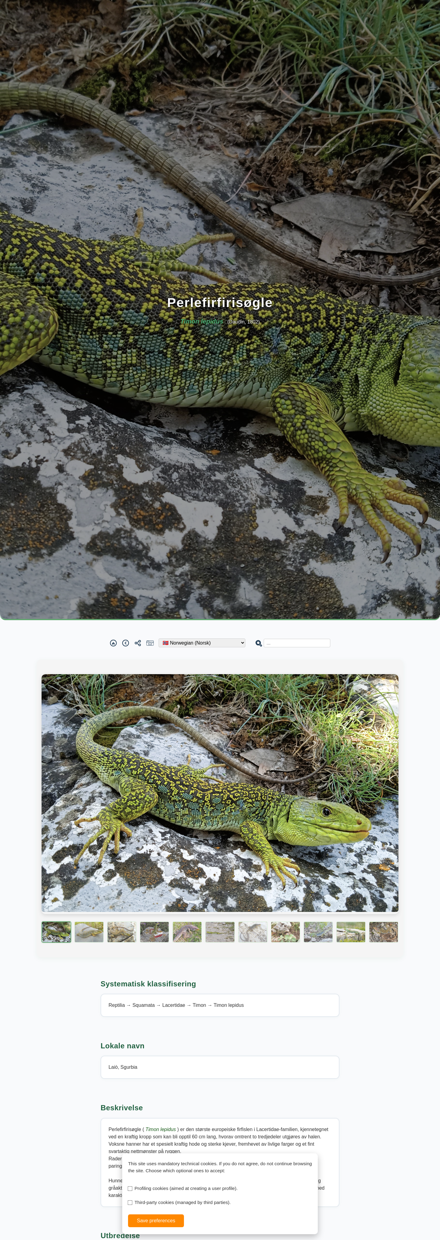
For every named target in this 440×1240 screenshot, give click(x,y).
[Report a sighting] (150, 643)
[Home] (113, 643)
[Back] (125, 643)
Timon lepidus (161, 1129)
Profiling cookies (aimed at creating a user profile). (186, 1188)
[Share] (137, 643)
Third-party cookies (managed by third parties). (182, 1202)
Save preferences (156, 1220)
